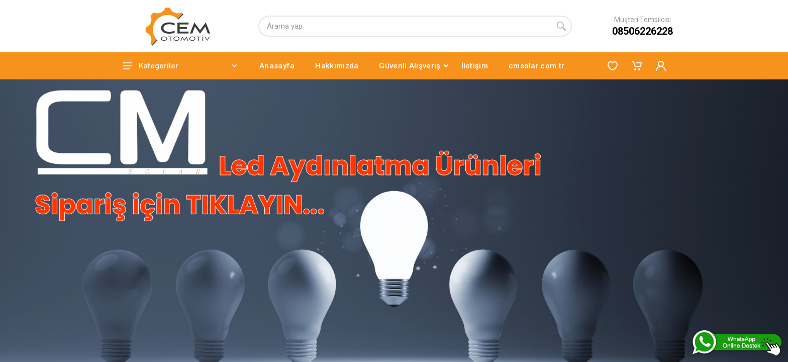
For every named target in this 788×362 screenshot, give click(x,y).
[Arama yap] (404, 26)
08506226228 (642, 31)
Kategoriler (180, 65)
